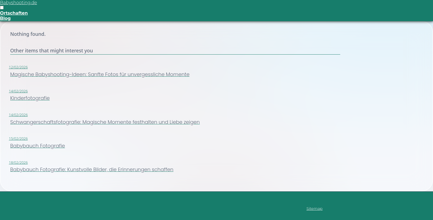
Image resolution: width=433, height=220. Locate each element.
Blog (5, 18)
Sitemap (315, 208)
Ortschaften (14, 13)
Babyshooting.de (18, 2)
